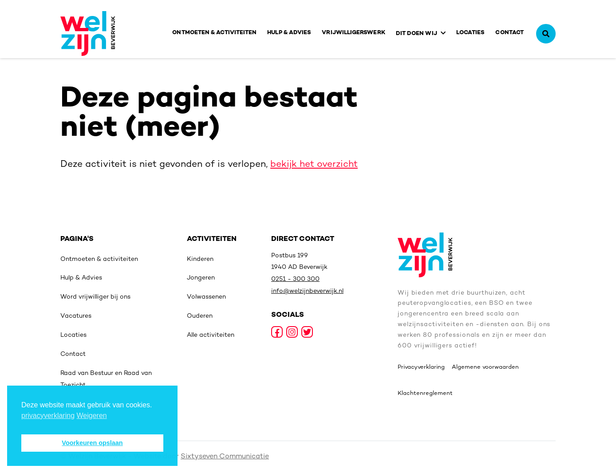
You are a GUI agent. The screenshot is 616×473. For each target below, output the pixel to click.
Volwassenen (206, 297)
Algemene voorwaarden (485, 367)
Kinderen (200, 259)
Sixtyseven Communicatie (225, 457)
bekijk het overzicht (314, 164)
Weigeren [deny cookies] (92, 415)
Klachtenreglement (425, 393)
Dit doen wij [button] (416, 34)
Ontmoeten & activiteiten (214, 33)
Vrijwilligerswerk (353, 33)
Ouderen (200, 316)
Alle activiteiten (210, 335)
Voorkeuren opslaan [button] (92, 442)
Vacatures (75, 316)
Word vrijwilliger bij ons (95, 297)
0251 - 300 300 (295, 279)
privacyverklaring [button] (48, 415)
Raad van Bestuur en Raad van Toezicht (106, 379)
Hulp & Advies (289, 33)
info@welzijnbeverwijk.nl (307, 291)
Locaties (470, 33)
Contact (509, 33)
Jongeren (201, 278)
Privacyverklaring (421, 367)
